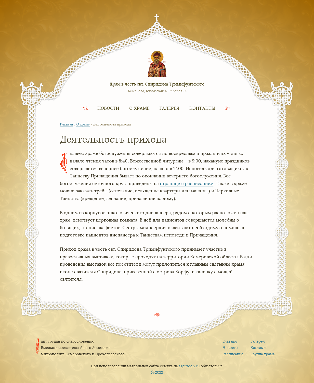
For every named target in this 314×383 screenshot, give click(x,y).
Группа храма (262, 354)
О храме (139, 107)
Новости (108, 107)
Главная (66, 124)
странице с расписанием (186, 183)
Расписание (232, 354)
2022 (159, 372)
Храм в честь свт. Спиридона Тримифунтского (157, 84)
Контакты (202, 107)
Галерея (169, 107)
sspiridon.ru (189, 366)
